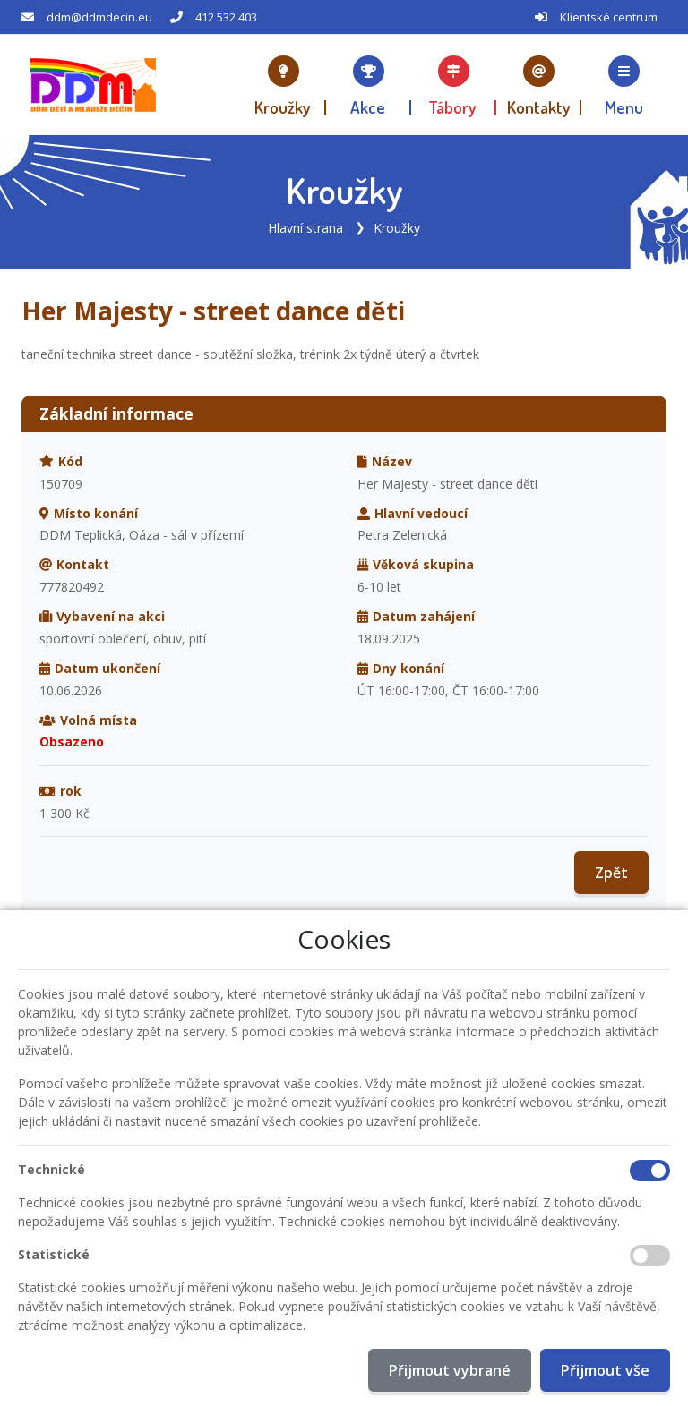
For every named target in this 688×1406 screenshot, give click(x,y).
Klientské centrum (609, 17)
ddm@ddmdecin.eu (99, 17)
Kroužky (397, 227)
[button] (623, 85)
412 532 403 (226, 17)
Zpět (611, 872)
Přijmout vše (605, 1370)
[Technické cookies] (650, 1170)
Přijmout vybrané (450, 1370)
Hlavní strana (305, 227)
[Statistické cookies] (650, 1255)
